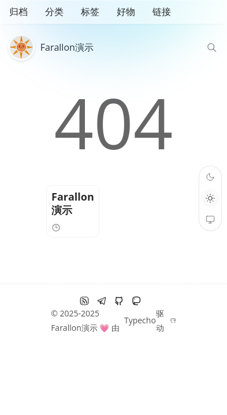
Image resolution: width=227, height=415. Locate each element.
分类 (54, 11)
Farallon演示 (67, 47)
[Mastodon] (136, 301)
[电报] (101, 301)
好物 (126, 11)
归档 (18, 11)
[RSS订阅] (84, 301)
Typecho (140, 320)
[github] (119, 301)
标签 (90, 11)
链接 (161, 11)
